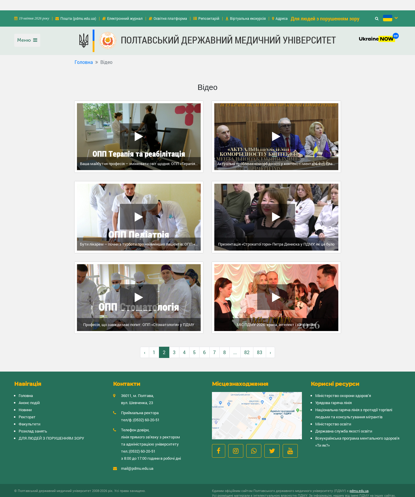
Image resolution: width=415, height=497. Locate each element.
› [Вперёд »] (270, 342)
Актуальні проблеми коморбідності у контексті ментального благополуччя (277, 153)
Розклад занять (33, 420)
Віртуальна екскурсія (248, 8)
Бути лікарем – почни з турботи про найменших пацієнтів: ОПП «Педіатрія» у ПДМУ (140, 233)
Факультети (29, 413)
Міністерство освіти (333, 413)
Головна (84, 52)
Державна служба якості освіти (343, 420)
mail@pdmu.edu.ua (137, 458)
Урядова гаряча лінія (333, 392)
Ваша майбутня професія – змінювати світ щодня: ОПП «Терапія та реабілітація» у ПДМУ (140, 153)
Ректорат (27, 406)
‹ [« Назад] (144, 342)
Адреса (282, 8)
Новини (25, 399)
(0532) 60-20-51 (146, 409)
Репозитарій (208, 8)
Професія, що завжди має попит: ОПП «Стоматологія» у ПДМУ (138, 314)
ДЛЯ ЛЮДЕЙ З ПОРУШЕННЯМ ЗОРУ (51, 427)
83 (259, 342)
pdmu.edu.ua (359, 480)
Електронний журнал (125, 8)
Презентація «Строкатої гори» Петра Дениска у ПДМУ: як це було (276, 233)
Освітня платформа (170, 8)
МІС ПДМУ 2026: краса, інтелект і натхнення (276, 314)
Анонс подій (29, 392)
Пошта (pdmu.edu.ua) (78, 8)
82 (247, 342)
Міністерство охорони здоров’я (343, 385)
